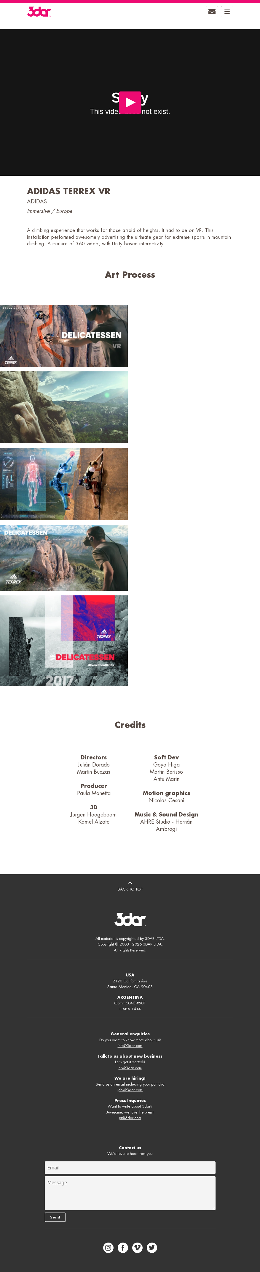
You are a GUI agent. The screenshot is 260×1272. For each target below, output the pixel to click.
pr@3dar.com (130, 1118)
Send (55, 1217)
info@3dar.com (130, 1046)
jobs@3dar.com (130, 1090)
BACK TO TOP (130, 885)
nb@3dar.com (130, 1068)
